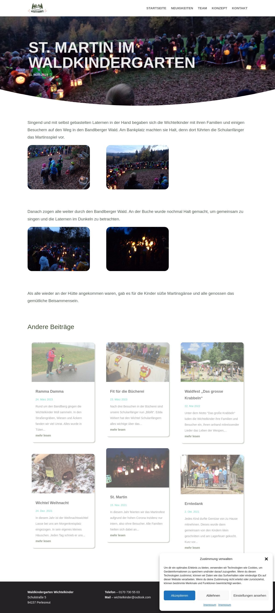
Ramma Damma (52, 394)
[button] (266, 559)
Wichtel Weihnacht (55, 501)
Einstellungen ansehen (249, 595)
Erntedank (192, 502)
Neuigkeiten (182, 8)
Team (202, 8)
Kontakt (239, 8)
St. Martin (119, 495)
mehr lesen (46, 436)
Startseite (156, 8)
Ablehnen (213, 595)
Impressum (209, 604)
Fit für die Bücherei (127, 394)
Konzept (219, 8)
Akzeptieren (179, 595)
